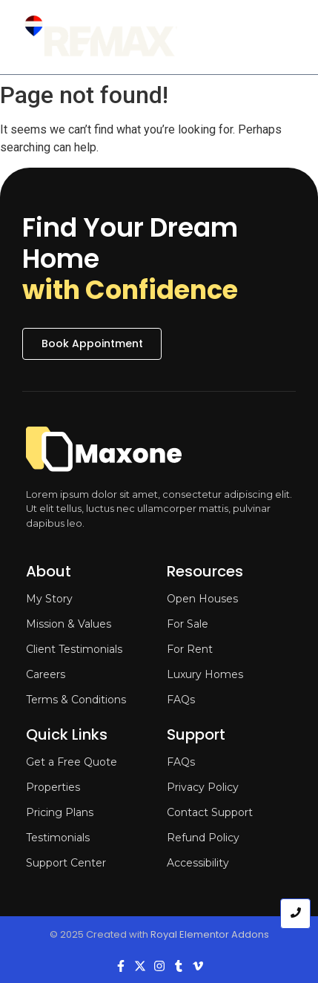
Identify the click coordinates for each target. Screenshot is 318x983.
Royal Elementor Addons (209, 934)
